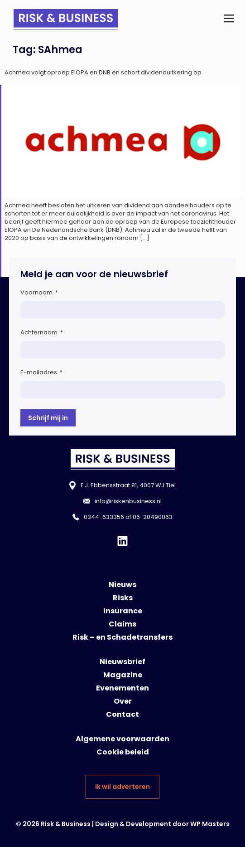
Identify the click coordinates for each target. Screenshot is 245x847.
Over (123, 701)
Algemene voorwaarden (122, 739)
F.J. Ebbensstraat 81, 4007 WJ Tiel (128, 485)
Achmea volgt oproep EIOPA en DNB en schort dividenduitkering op (103, 72)
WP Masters (210, 823)
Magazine (122, 675)
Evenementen (122, 688)
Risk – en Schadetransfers (122, 637)
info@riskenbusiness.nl (128, 501)
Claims (122, 624)
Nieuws (122, 584)
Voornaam (39, 292)
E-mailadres (41, 372)
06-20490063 (153, 517)
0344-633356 (104, 517)
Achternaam (41, 332)
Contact (122, 714)
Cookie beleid (122, 752)
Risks (123, 597)
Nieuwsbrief (122, 661)
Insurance (122, 611)
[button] (228, 19)
